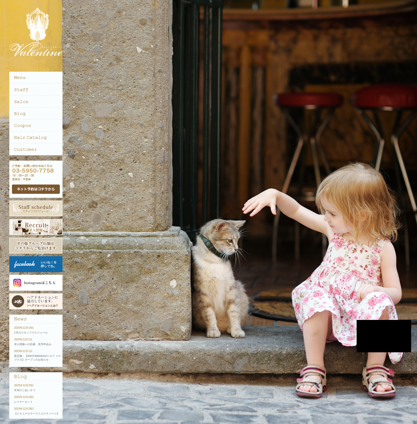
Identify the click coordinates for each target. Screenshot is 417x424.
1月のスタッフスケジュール (31, 332)
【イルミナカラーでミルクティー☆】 (36, 413)
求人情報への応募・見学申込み (32, 344)
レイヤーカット (23, 401)
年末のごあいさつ (24, 390)
